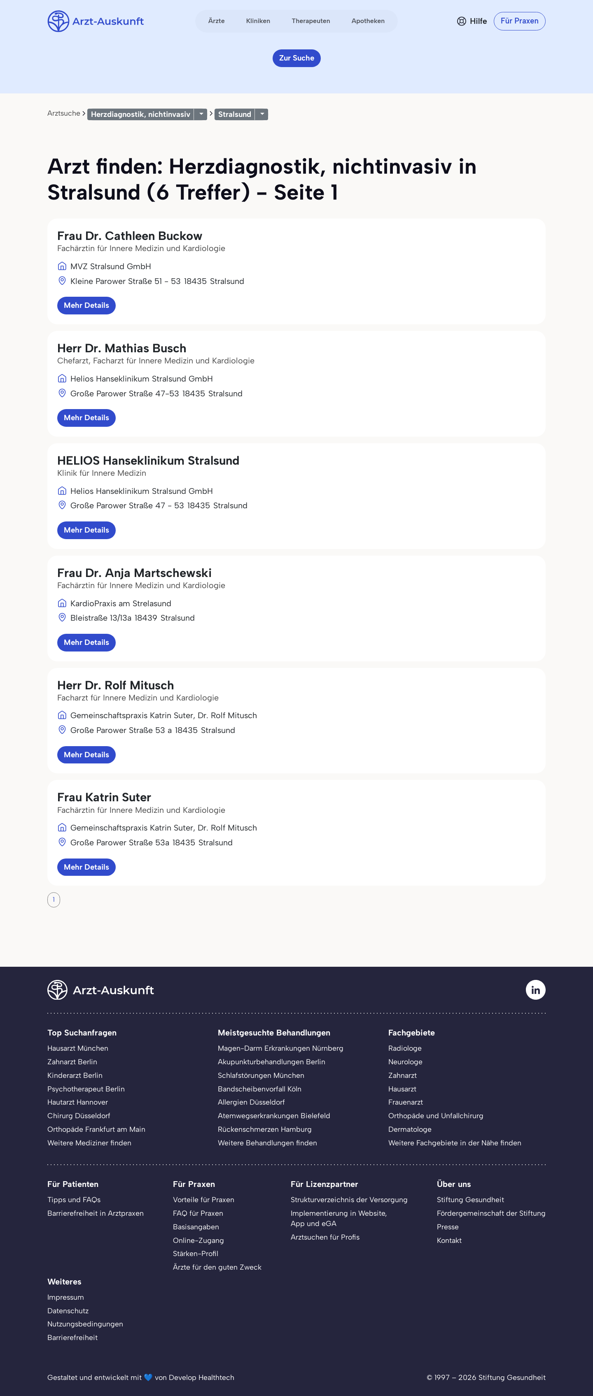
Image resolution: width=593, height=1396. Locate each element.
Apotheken (368, 21)
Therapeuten (311, 21)
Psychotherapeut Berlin (86, 1088)
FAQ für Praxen (198, 1213)
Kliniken (258, 21)
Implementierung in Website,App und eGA (339, 1218)
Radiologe (405, 1048)
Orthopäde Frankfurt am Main (96, 1129)
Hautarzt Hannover (77, 1102)
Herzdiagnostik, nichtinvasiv (140, 114)
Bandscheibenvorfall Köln (259, 1088)
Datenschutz (68, 1310)
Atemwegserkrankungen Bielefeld (274, 1115)
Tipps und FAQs (73, 1199)
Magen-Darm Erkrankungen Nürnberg (280, 1048)
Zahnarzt (402, 1075)
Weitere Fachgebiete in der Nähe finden (454, 1142)
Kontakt (449, 1240)
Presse (448, 1226)
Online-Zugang (198, 1240)
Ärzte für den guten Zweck (217, 1267)
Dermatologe (410, 1129)
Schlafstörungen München (261, 1075)
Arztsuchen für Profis (325, 1237)
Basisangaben (196, 1226)
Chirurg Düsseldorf (78, 1115)
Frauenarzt (405, 1102)
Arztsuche (63, 113)
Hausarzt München (77, 1048)
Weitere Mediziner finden (89, 1142)
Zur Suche (296, 58)
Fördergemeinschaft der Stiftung (491, 1213)
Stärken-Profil (195, 1253)
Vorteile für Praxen (203, 1199)
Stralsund (234, 114)
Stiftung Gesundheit (470, 1199)
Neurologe (405, 1061)
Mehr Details (86, 305)
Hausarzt (402, 1088)
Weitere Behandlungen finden (267, 1142)
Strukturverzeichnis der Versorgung (349, 1199)
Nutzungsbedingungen (85, 1323)
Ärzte (216, 21)
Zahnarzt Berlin (72, 1061)
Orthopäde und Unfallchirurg (435, 1115)
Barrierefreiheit (72, 1337)
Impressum (65, 1297)
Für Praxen (520, 21)
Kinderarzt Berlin (75, 1075)
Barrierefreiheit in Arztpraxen (95, 1213)
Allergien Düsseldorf (251, 1102)
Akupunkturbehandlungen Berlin (271, 1061)
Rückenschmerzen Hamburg (265, 1129)
